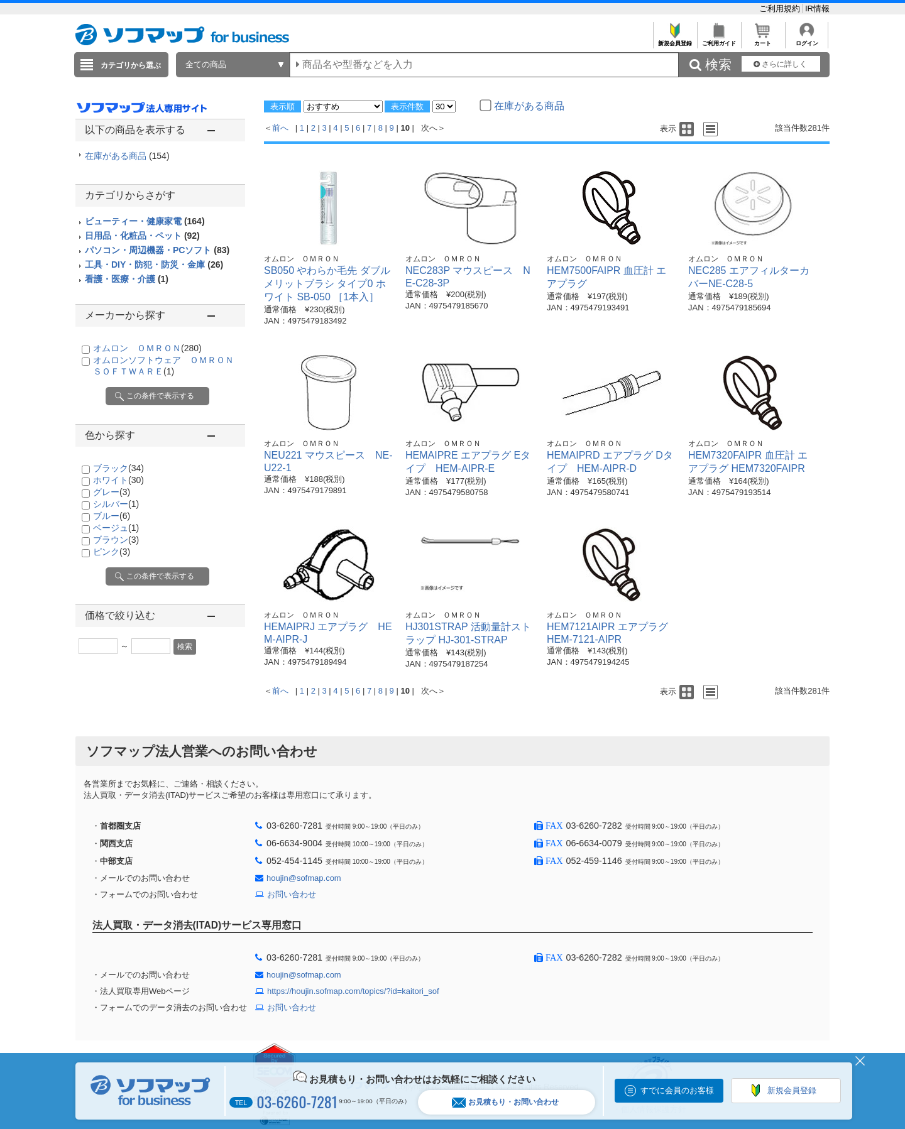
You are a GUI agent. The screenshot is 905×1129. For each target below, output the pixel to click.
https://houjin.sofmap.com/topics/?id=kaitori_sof (353, 991)
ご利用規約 (781, 8)
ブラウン (116, 540)
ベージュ (116, 528)
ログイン (806, 39)
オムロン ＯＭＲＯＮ (147, 348)
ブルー (111, 516)
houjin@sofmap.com (303, 878)
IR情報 (817, 8)
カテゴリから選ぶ (131, 65)
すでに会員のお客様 (677, 1090)
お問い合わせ (291, 894)
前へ (280, 128)
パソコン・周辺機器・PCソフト (157, 250)
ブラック (118, 468)
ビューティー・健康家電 (145, 221)
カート (762, 39)
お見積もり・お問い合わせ (505, 1102)
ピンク (111, 552)
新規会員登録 (674, 39)
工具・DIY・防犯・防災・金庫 (154, 264)
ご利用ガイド (718, 39)
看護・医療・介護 (126, 279)
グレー (111, 492)
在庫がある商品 (127, 156)
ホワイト (118, 480)
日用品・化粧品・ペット (142, 236)
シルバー (116, 504)
